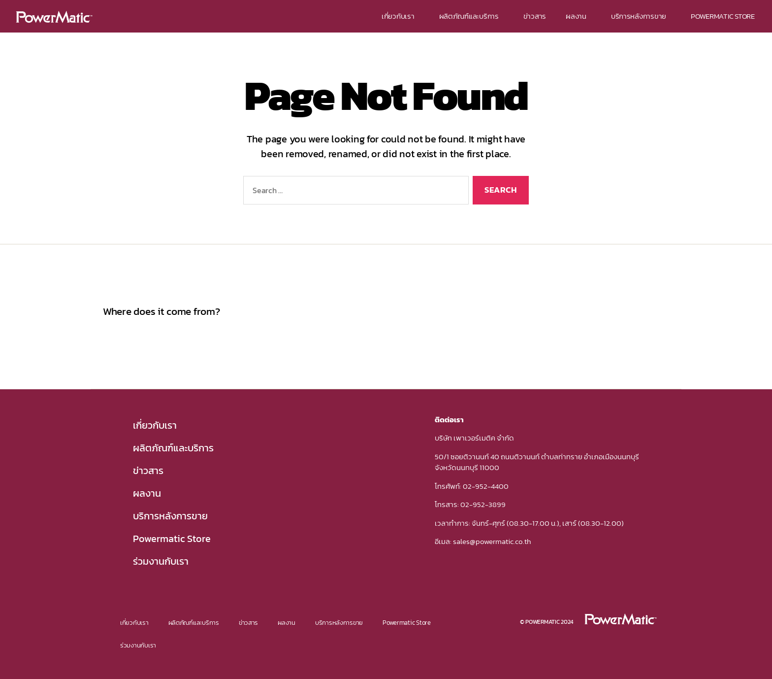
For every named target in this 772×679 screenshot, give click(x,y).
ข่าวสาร (534, 16)
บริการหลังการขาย (641, 16)
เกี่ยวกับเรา (400, 16)
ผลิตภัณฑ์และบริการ (471, 16)
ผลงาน (578, 16)
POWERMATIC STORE (723, 16)
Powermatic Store (172, 538)
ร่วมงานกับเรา (161, 561)
